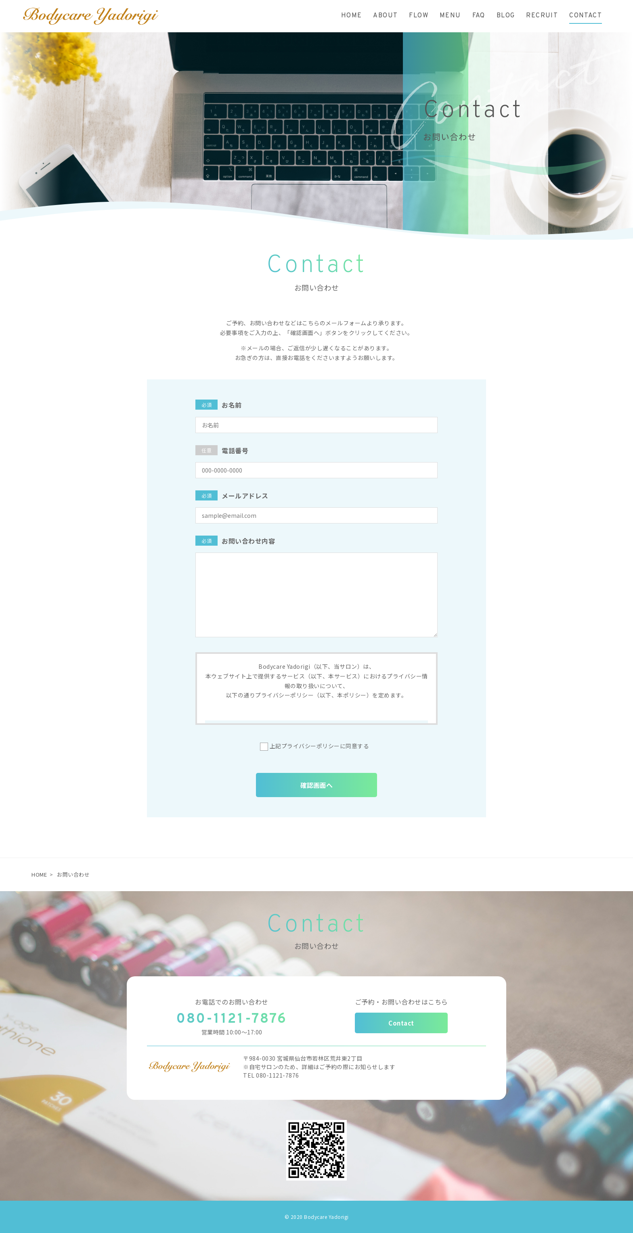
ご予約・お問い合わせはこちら (401, 1002)
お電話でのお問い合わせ (231, 1002)
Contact (401, 1023)
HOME (39, 874)
